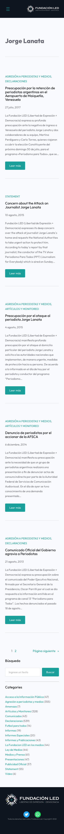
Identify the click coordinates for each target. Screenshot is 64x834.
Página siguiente (46, 651)
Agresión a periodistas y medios (28, 76)
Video (8, 773)
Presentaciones (14, 759)
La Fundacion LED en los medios (24, 745)
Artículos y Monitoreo (22, 309)
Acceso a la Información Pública (24, 697)
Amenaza (11, 706)
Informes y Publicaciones (20, 740)
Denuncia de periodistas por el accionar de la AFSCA (28, 435)
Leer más (16, 166)
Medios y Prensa (15, 754)
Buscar (50, 672)
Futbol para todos (15, 725)
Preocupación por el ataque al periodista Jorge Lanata (27, 317)
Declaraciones (16, 81)
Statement (12, 196)
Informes (10, 730)
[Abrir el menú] (8, 9)
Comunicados (13, 716)
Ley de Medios (13, 749)
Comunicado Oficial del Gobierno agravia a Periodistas (30, 552)
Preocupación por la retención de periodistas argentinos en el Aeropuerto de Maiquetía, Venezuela (30, 94)
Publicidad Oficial (15, 764)
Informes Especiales (17, 735)
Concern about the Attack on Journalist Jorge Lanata (26, 205)
